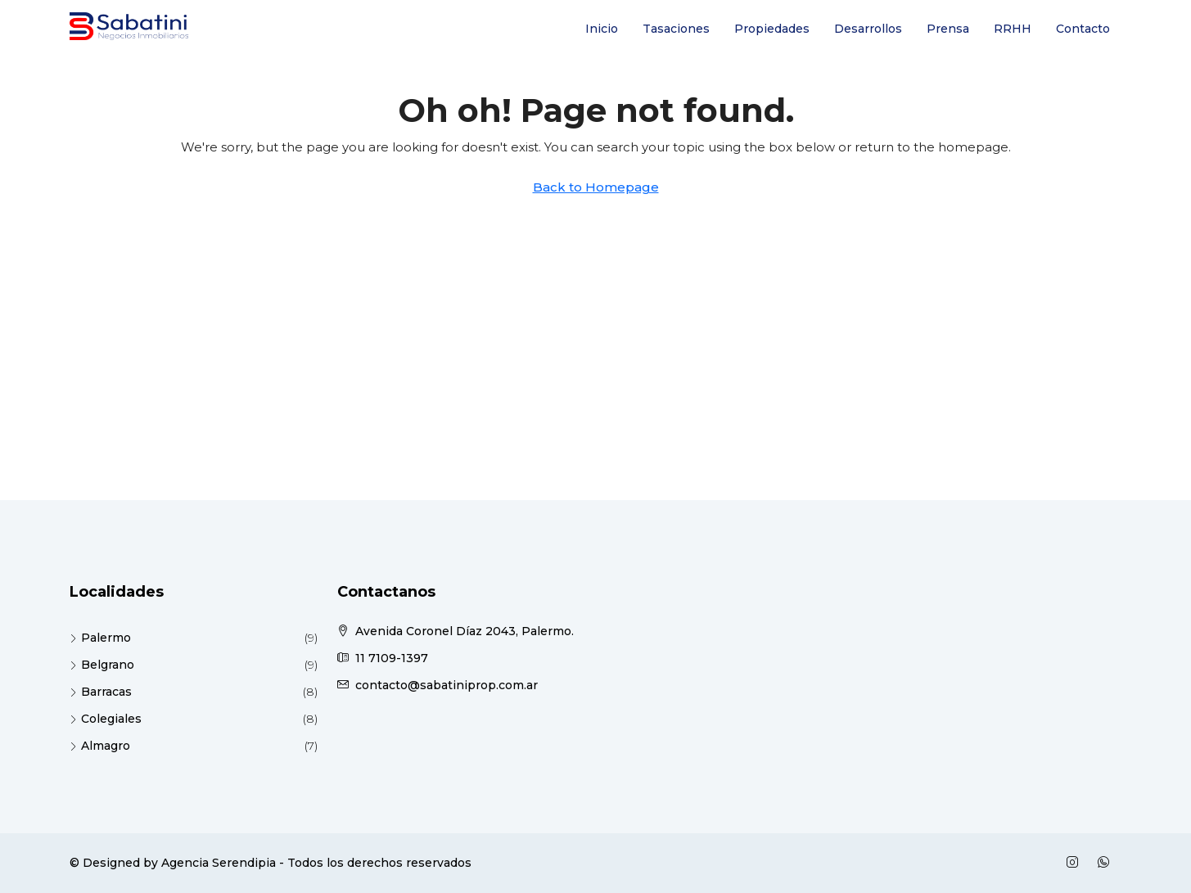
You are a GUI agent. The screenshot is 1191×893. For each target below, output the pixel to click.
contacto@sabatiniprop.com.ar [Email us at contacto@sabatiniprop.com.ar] (446, 685)
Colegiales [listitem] (106, 718)
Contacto (1083, 28)
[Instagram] (1076, 862)
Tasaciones (676, 28)
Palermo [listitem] (100, 637)
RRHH (1012, 28)
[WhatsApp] (1107, 862)
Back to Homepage (596, 187)
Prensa (948, 28)
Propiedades (772, 28)
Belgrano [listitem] (102, 664)
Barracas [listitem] (101, 691)
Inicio (601, 28)
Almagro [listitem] (100, 745)
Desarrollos (868, 28)
